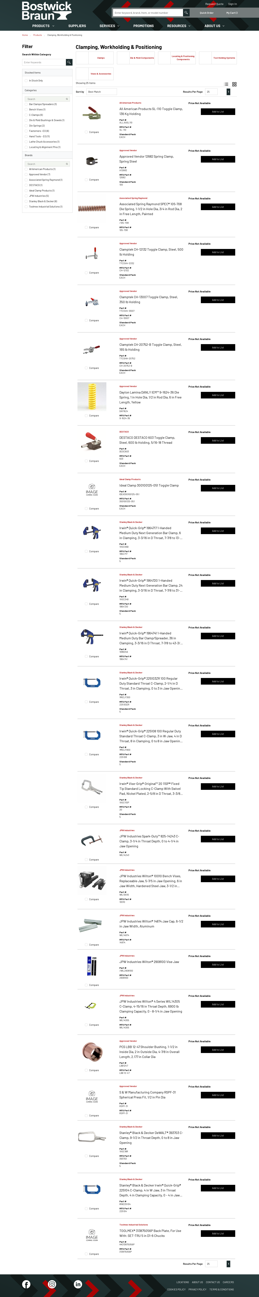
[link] (221, 92)
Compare (94, 132)
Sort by (80, 91)
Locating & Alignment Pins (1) (44, 147)
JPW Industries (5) (39, 195)
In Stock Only (36, 80)
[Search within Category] (69, 62)
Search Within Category (36, 54)
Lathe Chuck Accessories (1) (44, 141)
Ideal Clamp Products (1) (41, 190)
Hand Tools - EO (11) (39, 136)
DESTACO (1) (35, 185)
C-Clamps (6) (36, 114)
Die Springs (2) (37, 125)
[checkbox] (26, 80)
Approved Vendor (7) (39, 174)
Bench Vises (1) (37, 109)
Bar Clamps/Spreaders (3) (43, 104)
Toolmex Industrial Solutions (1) (45, 206)
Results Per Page (193, 91)
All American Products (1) (42, 169)
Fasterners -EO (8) (39, 130)
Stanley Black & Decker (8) (43, 201)
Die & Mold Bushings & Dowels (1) (46, 120)
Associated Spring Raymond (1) (45, 179)
